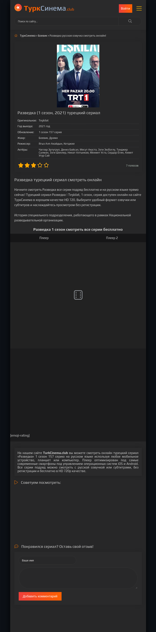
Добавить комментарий (40, 596)
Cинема (49, 8)
